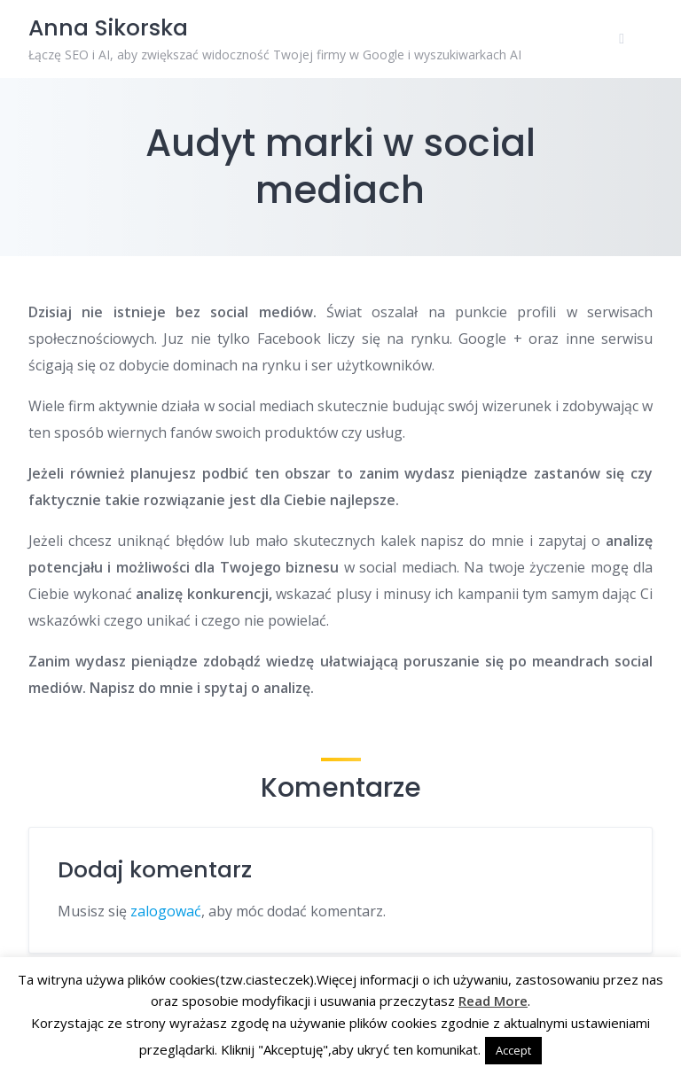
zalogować (165, 911)
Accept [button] (513, 1050)
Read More (493, 1000)
